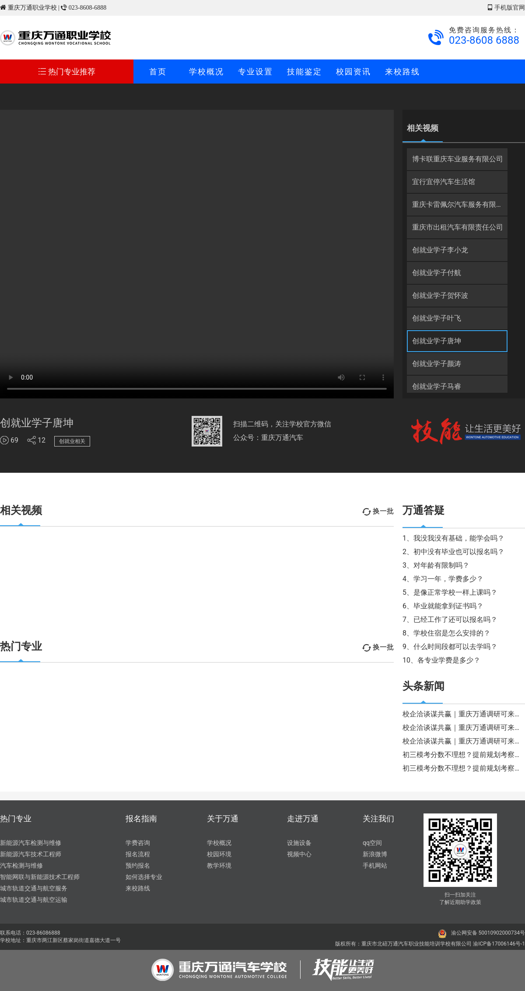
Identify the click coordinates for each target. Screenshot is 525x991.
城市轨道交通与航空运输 (33, 899)
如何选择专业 (144, 876)
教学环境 (219, 865)
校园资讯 (353, 71)
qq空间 (372, 842)
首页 (158, 71)
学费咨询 (138, 842)
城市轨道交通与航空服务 (33, 888)
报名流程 (138, 854)
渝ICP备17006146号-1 (499, 944)
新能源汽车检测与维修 (30, 842)
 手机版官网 (506, 7)
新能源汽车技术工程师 (30, 854)
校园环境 (219, 854)
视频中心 (299, 854)
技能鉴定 (304, 71)
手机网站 (375, 865)
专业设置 (255, 71)
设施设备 (299, 842)
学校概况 (206, 71)
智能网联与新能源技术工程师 (40, 876)
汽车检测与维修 (21, 865)
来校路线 (402, 71)
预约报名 (138, 865)
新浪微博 (375, 854)
